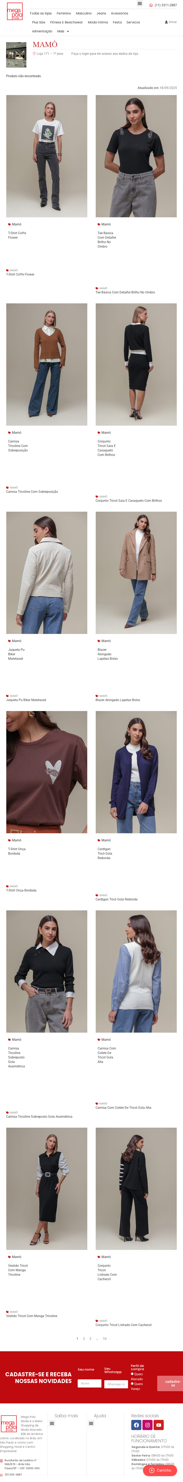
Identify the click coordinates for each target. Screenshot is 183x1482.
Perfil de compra (137, 1367)
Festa (117, 22)
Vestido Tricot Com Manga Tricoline (18, 1270)
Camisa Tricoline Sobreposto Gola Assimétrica (16, 1057)
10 (105, 1339)
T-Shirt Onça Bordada (21, 890)
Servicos (133, 22)
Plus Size (38, 22)
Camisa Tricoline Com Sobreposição (18, 445)
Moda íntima (98, 22)
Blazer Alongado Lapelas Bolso (108, 654)
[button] (140, 3)
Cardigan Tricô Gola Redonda (105, 853)
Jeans (101, 13)
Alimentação (42, 31)
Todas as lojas (41, 13)
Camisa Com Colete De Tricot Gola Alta (123, 1108)
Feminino (64, 13)
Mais (63, 31)
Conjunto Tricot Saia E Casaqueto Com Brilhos (129, 501)
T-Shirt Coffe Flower (20, 274)
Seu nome (86, 1370)
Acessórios (119, 13)
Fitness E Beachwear (66, 22)
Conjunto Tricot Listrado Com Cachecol (124, 1325)
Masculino (84, 13)
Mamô (45, 44)
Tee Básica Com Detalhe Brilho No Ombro (125, 292)
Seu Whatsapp (113, 1370)
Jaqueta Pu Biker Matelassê (26, 700)
